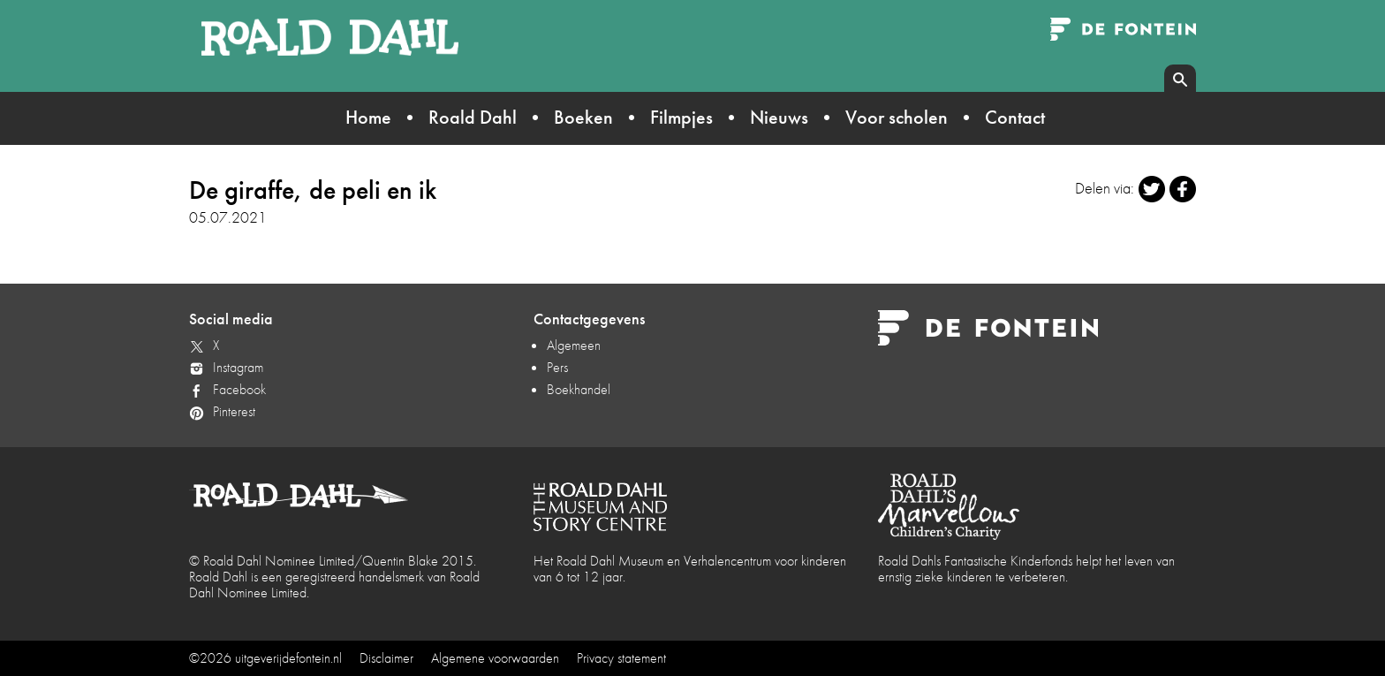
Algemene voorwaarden (495, 658)
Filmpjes (681, 117)
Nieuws (779, 117)
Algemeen (574, 345)
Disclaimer (386, 658)
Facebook (239, 389)
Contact (1015, 117)
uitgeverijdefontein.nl (288, 658)
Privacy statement (621, 658)
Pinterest (234, 411)
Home (368, 117)
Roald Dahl (472, 117)
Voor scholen (896, 117)
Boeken (583, 117)
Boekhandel (578, 389)
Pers (557, 367)
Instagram (238, 367)
